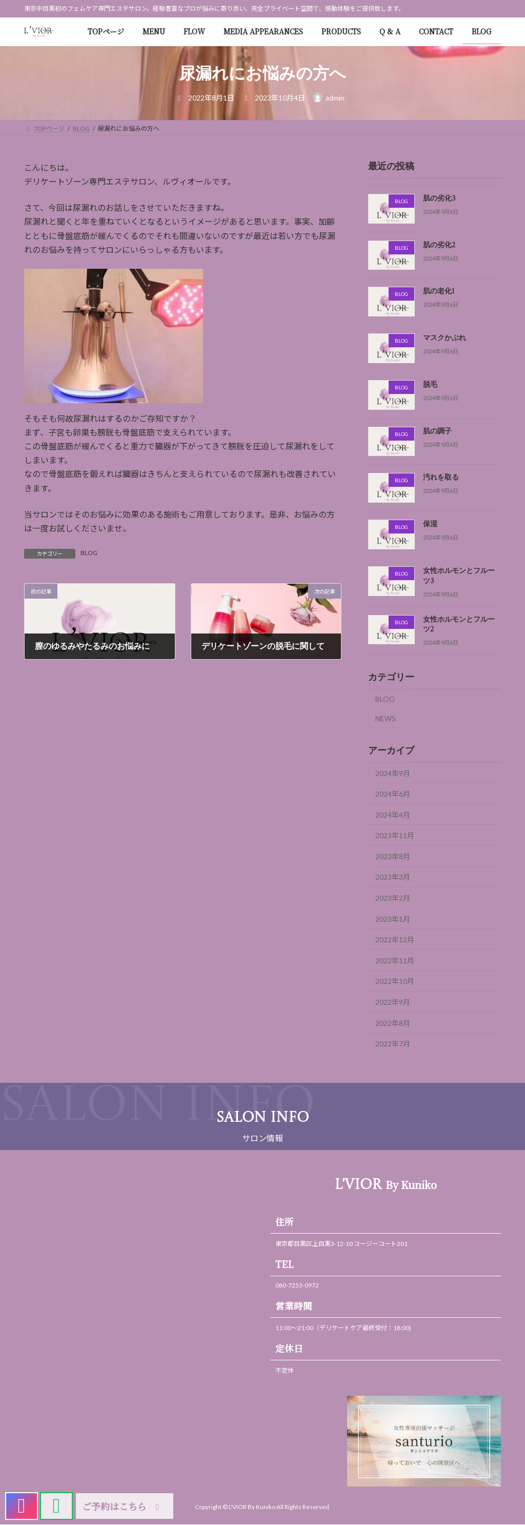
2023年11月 (394, 835)
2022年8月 (392, 1022)
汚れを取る (441, 477)
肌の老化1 (439, 291)
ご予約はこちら (123, 1506)
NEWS (385, 718)
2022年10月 (394, 981)
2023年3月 (392, 877)
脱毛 (430, 384)
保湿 (430, 524)
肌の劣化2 (439, 245)
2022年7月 (392, 1043)
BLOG (88, 553)
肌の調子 (437, 431)
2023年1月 (392, 918)
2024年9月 (392, 772)
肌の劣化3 (439, 198)
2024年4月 (392, 814)
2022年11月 (394, 960)
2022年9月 (392, 1002)
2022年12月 (394, 939)
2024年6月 (392, 793)
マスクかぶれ (444, 338)
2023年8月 (392, 856)
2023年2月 (392, 898)
